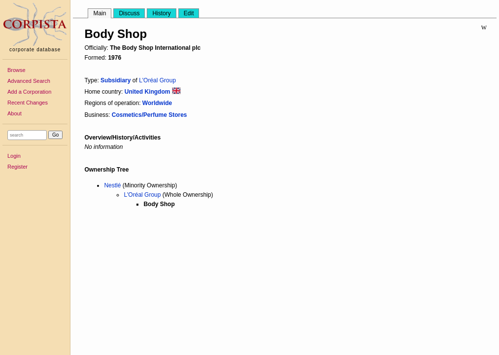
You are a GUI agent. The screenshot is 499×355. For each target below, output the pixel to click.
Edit (189, 13)
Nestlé (112, 185)
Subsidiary (115, 80)
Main (99, 13)
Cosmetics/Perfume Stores (149, 114)
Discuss (129, 13)
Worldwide (157, 103)
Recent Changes (27, 103)
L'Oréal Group (157, 80)
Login (14, 156)
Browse (16, 70)
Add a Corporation (29, 92)
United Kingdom (153, 91)
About (14, 113)
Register (17, 167)
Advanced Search (28, 81)
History (161, 13)
